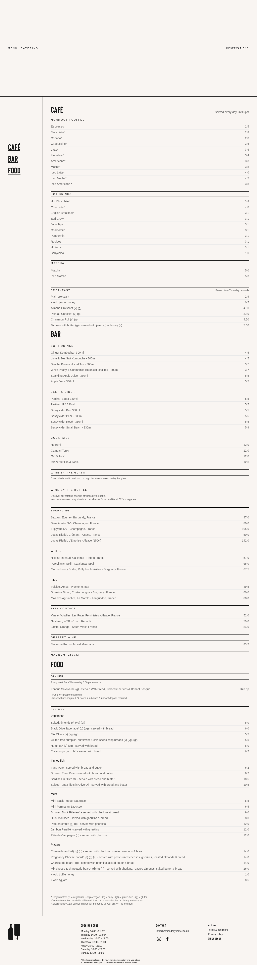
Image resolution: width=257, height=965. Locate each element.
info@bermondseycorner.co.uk (172, 931)
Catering (29, 48)
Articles (212, 925)
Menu (13, 48)
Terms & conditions (218, 929)
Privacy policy (215, 934)
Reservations (237, 48)
